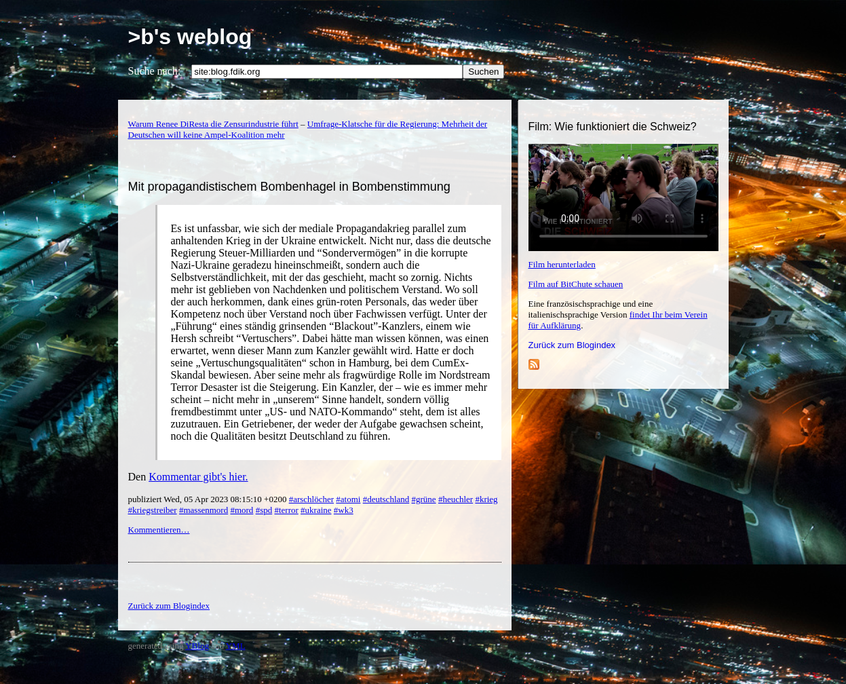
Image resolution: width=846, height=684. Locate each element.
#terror (286, 510)
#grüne (424, 499)
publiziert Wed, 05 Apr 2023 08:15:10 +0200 (208, 499)
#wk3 (343, 510)
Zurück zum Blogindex (572, 345)
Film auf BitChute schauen (575, 284)
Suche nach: (154, 71)
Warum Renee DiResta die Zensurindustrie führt (213, 124)
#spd (264, 510)
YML (236, 646)
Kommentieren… (159, 530)
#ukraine (316, 510)
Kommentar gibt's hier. (198, 476)
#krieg (486, 499)
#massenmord (203, 510)
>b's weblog (190, 36)
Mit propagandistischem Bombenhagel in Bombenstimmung (289, 186)
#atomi (348, 499)
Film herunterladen (562, 264)
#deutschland (386, 499)
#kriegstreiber (152, 510)
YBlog (197, 646)
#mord (241, 510)
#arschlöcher (311, 499)
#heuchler (455, 499)
